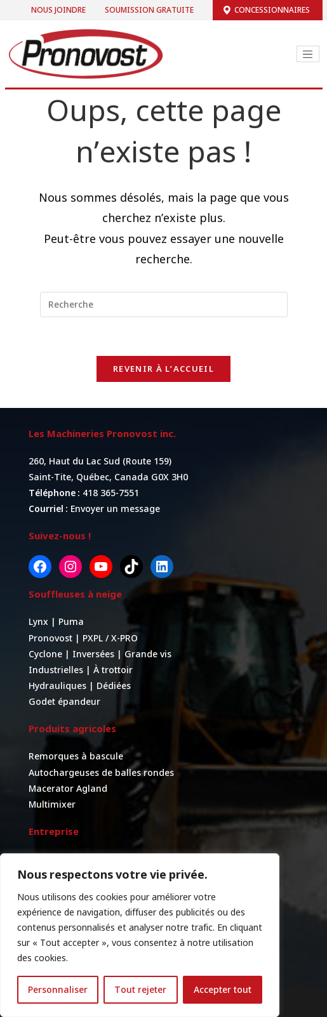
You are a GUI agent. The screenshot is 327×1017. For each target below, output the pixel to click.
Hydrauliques (57, 685)
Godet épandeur (64, 701)
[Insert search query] (164, 304)
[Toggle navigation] (308, 54)
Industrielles (56, 670)
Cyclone (45, 654)
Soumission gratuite (149, 9)
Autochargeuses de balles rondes (101, 772)
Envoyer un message (115, 508)
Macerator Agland (68, 788)
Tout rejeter (140, 989)
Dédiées (114, 685)
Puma (71, 621)
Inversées (93, 654)
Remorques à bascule (76, 756)
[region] (139, 935)
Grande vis (147, 654)
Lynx (40, 621)
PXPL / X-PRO (110, 638)
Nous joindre (58, 9)
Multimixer (52, 804)
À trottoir (113, 670)
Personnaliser (58, 989)
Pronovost (52, 638)
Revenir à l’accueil (163, 368)
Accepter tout (222, 989)
